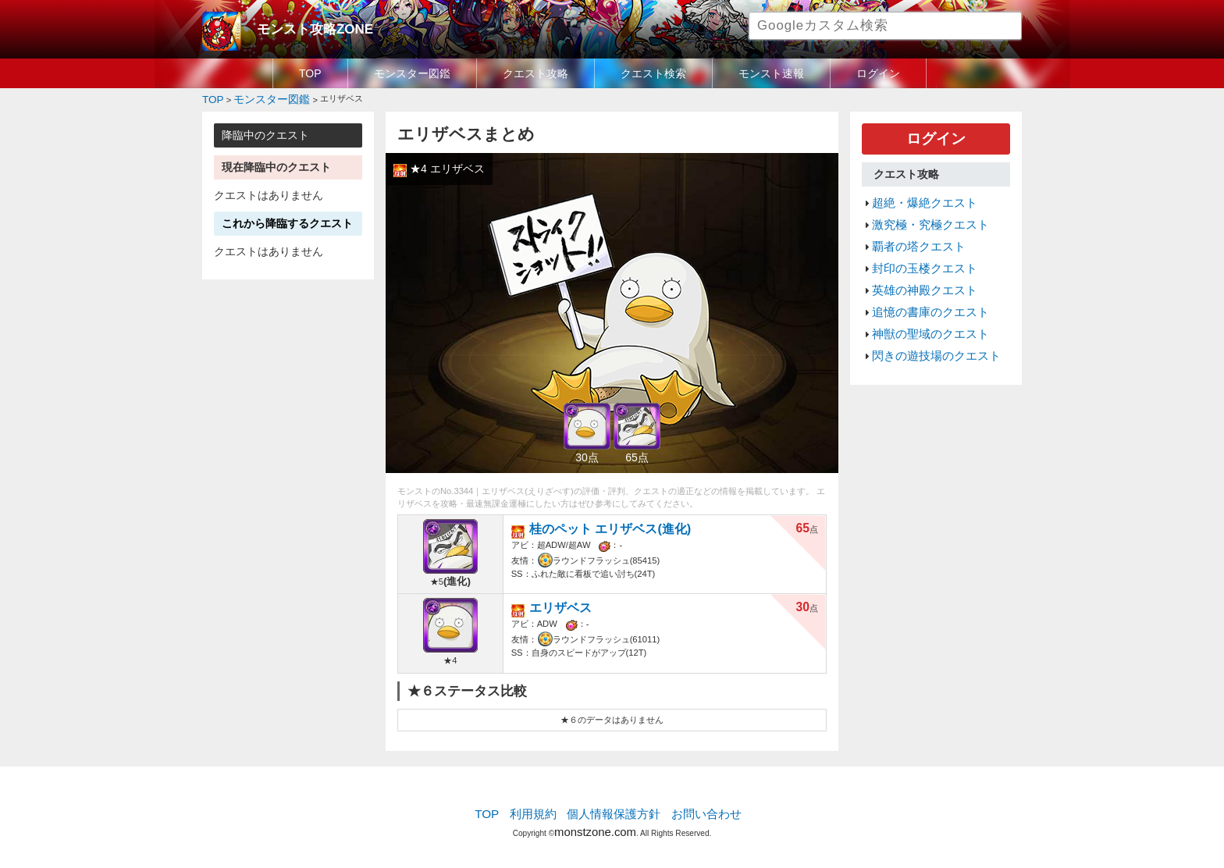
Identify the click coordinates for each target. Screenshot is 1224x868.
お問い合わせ (694, 809)
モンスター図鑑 (412, 73)
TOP (310, 73)
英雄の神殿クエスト (917, 269)
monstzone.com (595, 823)
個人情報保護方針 (613, 809)
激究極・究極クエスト (922, 213)
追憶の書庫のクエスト (922, 288)
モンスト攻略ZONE (305, 27)
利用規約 (541, 809)
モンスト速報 (771, 73)
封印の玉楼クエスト (917, 251)
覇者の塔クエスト (912, 232)
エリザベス (567, 603)
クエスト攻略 (535, 73)
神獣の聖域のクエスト (922, 306)
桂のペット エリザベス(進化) (608, 524)
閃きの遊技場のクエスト (928, 325)
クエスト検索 (653, 73)
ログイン (878, 73)
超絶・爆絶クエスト (917, 195)
